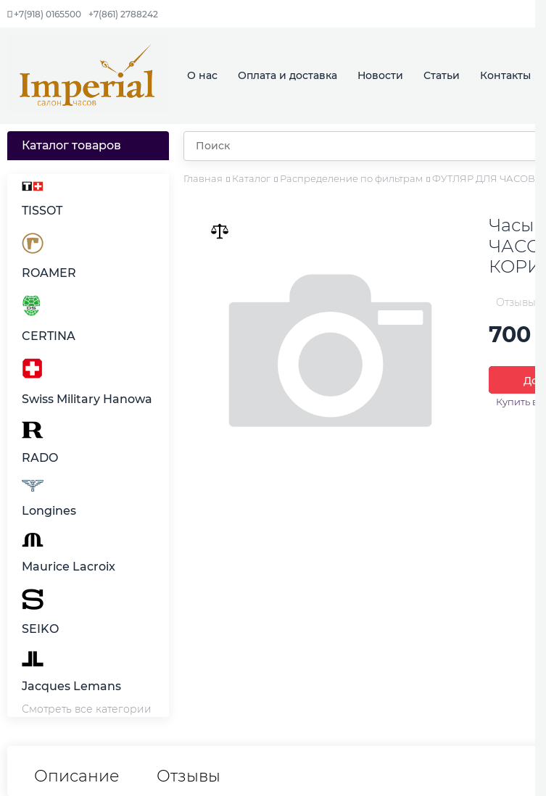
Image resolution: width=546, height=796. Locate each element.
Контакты (505, 75)
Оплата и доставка (287, 75)
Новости (380, 75)
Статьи (441, 75)
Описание (76, 776)
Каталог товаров (71, 145)
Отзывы (188, 776)
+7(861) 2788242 (123, 14)
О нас (202, 75)
